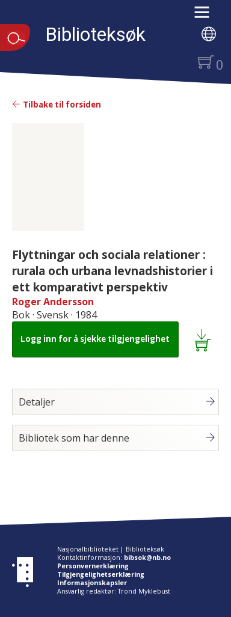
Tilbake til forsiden (56, 104)
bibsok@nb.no (147, 557)
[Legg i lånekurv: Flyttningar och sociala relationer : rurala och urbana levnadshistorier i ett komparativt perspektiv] (205, 339)
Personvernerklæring (93, 566)
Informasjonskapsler (92, 583)
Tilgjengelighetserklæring (100, 574)
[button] (208, 16)
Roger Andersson (53, 301)
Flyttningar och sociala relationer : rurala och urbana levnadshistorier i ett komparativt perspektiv (112, 270)
